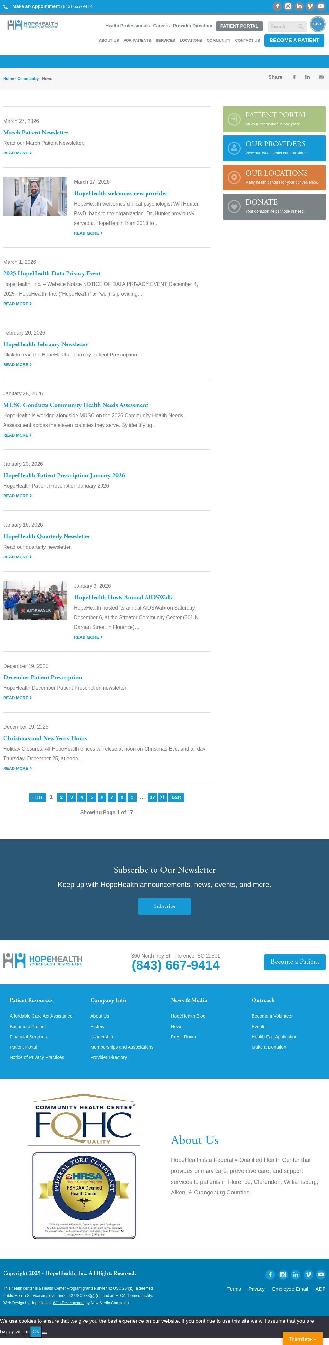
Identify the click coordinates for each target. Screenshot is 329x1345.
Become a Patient (294, 40)
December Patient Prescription (47, 677)
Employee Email (296, 1295)
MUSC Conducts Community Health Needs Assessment (83, 405)
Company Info (111, 1001)
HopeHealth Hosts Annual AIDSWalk (129, 597)
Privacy (268, 1295)
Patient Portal (239, 26)
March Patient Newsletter (39, 132)
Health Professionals (127, 25)
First (36, 797)
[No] (44, 1341)
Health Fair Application (277, 1043)
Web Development (69, 1310)
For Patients (137, 40)
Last (177, 797)
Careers (161, 25)
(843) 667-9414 (52, 6)
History (98, 1032)
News (177, 1032)
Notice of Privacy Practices (40, 1064)
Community (218, 40)
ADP (322, 1295)
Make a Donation (271, 1053)
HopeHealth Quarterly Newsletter (51, 536)
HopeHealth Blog (190, 1021)
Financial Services (30, 1043)
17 (153, 797)
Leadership (103, 1043)
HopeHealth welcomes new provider (126, 193)
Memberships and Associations (125, 1053)
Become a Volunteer (275, 1021)
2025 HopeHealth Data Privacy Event (57, 273)
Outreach (265, 1001)
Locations (191, 40)
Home (8, 79)
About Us (109, 40)
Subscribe (164, 906)
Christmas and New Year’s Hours (50, 738)
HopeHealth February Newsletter (50, 344)
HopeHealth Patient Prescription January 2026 (70, 475)
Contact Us (247, 40)
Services (165, 40)
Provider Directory (192, 25)
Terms (250, 1295)
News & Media (192, 1001)
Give (318, 24)
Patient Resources (35, 1001)
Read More (18, 152)
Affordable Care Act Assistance (45, 1021)
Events (259, 1032)
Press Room (185, 1043)
